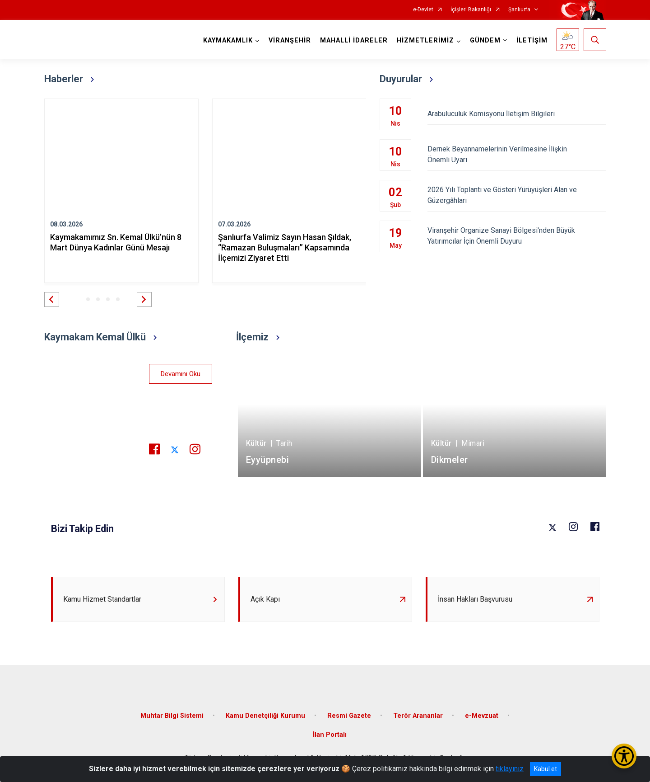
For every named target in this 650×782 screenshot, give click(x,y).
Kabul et (545, 769)
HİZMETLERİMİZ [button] (425, 40)
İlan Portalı (330, 735)
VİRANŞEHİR (290, 40)
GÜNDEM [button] (485, 40)
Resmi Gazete (349, 716)
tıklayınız (510, 768)
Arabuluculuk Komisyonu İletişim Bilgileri (516, 113)
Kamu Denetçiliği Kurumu (265, 716)
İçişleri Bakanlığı (470, 10)
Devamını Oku (180, 374)
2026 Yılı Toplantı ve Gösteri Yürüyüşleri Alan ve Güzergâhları (516, 195)
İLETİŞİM (532, 40)
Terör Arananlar (418, 716)
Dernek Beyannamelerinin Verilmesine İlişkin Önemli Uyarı (516, 154)
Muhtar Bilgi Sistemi (172, 716)
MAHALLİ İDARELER (354, 40)
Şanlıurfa (519, 10)
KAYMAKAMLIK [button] (228, 40)
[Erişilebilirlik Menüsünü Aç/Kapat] (624, 756)
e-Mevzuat (481, 716)
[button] (51, 299)
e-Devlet (423, 10)
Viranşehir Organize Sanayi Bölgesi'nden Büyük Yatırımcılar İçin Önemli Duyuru (516, 235)
